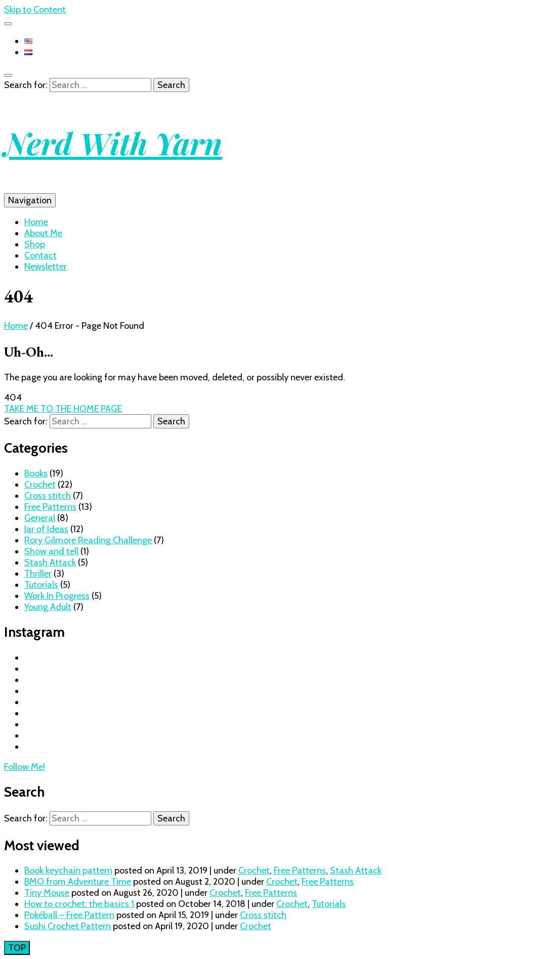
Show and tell (51, 551)
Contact (40, 255)
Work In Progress (57, 595)
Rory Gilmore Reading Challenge (88, 540)
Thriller (38, 573)
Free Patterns (50, 506)
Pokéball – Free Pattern (69, 915)
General (39, 518)
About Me (43, 233)
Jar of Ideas (46, 529)
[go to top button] (17, 948)
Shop (34, 244)
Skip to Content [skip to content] (35, 9)
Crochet (40, 484)
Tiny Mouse (46, 892)
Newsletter (45, 266)
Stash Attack (50, 562)
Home (36, 222)
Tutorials (41, 584)
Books (36, 473)
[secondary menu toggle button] (8, 23)
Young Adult (47, 607)
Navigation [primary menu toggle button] (30, 200)
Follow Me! (24, 766)
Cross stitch (47, 495)
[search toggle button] (8, 75)
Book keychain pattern (68, 870)
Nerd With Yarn (113, 142)
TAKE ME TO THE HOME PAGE (63, 408)
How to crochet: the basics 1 (79, 903)
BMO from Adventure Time (77, 881)
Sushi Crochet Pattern (67, 926)
